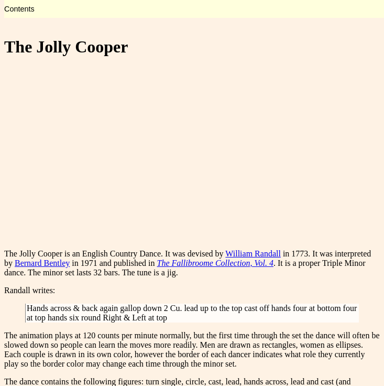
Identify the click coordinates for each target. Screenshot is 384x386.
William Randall (253, 253)
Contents (19, 9)
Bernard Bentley (42, 263)
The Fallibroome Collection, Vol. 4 (215, 263)
